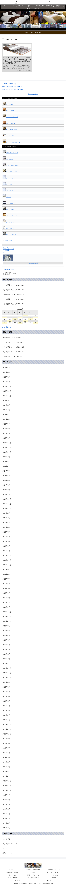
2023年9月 (6, 513)
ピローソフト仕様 (9, 123)
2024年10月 (6, 452)
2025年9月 (6, 400)
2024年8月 (6, 461)
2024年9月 (6, 457)
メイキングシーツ (9, 178)
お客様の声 (6, 250)
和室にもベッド (12, 875)
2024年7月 (6, 466)
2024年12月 (6, 443)
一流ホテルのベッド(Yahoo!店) (13, 89)
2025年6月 (6, 415)
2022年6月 (6, 584)
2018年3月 (6, 823)
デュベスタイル (8, 159)
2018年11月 (6, 786)
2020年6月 (6, 696)
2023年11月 (6, 504)
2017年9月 (6, 828)
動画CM (33, 872)
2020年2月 (6, 715)
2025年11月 (6, 391)
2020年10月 (6, 678)
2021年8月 (6, 631)
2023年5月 (6, 532)
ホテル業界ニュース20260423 (13, 294)
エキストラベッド (9, 222)
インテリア (6, 839)
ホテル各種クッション (10, 203)
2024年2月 (6, 490)
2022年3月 (6, 598)
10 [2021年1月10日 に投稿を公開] (35, 317)
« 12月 (4, 327)
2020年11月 (6, 673)
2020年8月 (6, 687)
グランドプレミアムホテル (11, 142)
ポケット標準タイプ (10, 110)
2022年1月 (6, 607)
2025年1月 (6, 438)
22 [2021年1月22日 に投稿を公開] (25, 321)
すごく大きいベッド (54, 869)
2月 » (9, 327)
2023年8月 (6, 518)
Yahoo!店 (17, 880)
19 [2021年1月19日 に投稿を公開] (10, 321)
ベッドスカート (8, 209)
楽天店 (49, 880)
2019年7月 (6, 748)
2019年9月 (6, 739)
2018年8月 (6, 800)
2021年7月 (6, 635)
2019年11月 (6, 729)
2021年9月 (6, 626)
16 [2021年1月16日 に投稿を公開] (30, 319)
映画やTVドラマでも (33, 875)
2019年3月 (6, 767)
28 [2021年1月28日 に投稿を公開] (20, 322)
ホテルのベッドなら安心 (54, 872)
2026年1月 (6, 382)
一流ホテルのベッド (9, 84)
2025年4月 (6, 424)
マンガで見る (54, 875)
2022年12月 (6, 555)
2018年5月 (6, 814)
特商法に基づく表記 (8, 249)
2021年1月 (6, 663)
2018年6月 (6, 809)
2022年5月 (6, 588)
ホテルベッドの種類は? (33, 869)
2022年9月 (6, 570)
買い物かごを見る (33, 94)
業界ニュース (7, 853)
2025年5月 (6, 419)
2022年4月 (6, 593)
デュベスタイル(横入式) (10, 165)
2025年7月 (6, 410)
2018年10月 (6, 790)
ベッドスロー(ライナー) (10, 171)
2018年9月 (6, 795)
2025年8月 (6, 405)
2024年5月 (6, 476)
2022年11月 (6, 560)
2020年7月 (6, 692)
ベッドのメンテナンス (33, 877)
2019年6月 (6, 753)
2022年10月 (6, 565)
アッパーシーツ (8, 190)
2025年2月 (6, 433)
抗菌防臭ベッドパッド (10, 153)
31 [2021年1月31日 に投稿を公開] (35, 322)
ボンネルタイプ (8, 104)
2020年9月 (6, 682)
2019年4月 (6, 762)
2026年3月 (6, 372)
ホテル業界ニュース (9, 844)
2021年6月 (6, 640)
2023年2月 (6, 546)
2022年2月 (6, 602)
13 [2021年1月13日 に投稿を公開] (15, 319)
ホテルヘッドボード (10, 216)
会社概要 (54, 877)
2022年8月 (6, 574)
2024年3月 (6, 485)
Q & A (4, 252)
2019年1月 (6, 776)
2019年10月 (6, 734)
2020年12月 (6, 668)
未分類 (4, 848)
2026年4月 (6, 368)
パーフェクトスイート (10, 136)
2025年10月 (6, 396)
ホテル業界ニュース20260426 (13, 290)
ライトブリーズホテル (10, 129)
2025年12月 (6, 386)
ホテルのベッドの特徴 (12, 872)
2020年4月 (6, 706)
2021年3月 (6, 654)
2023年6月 (6, 527)
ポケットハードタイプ (10, 117)
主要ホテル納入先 (33, 263)
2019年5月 (6, 757)
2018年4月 (6, 818)
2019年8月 (6, 743)
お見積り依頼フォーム (9, 241)
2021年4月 (6, 649)
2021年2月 (6, 659)
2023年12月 (6, 499)
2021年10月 (6, 621)
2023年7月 (6, 523)
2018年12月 (6, 781)
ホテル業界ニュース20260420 (13, 299)
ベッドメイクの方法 (12, 877)
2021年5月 (6, 645)
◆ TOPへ (12, 869)
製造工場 (5, 247)
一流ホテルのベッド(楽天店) (12, 86)
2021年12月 (6, 612)
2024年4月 (6, 480)
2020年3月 (6, 710)
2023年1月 (6, 551)
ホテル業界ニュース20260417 (13, 304)
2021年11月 (6, 617)
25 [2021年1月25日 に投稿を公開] (4, 322)
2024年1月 (6, 494)
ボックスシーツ (8, 184)
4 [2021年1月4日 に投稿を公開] (4, 317)
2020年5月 (6, 701)
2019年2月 (6, 772)
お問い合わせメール (8, 269)
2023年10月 (6, 508)
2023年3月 (6, 541)
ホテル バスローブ (9, 234)
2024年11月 (6, 447)
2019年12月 (6, 725)
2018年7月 (6, 804)
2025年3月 (6, 429)
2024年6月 (6, 471)
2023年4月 (6, 537)
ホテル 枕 (7, 197)
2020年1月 (6, 720)
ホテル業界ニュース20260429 (13, 285)
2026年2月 (6, 377)
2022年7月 (6, 579)
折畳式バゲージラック (10, 228)
